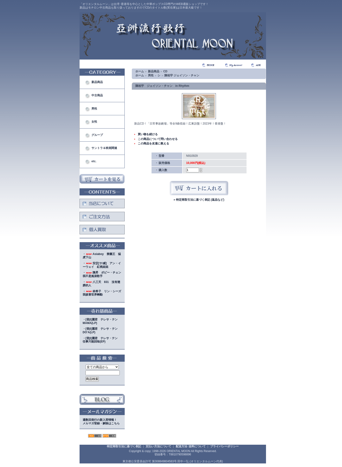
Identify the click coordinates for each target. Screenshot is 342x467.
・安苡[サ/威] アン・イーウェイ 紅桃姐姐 (102, 265)
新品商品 (97, 82)
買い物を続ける (148, 134)
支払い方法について (158, 446)
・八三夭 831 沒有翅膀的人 (101, 283)
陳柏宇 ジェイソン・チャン (181, 75)
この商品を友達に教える (153, 143)
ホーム (139, 71)
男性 (94, 108)
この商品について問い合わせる (158, 139)
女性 (94, 121)
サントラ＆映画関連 (104, 148)
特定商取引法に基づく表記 (124, 446)
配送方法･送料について (191, 446)
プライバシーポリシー (224, 446)
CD (165, 71)
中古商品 (97, 95)
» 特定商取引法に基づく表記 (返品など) (199, 199)
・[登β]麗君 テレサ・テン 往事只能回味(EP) (101, 340)
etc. (93, 161)
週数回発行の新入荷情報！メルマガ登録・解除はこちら (101, 421)
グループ (97, 135)
